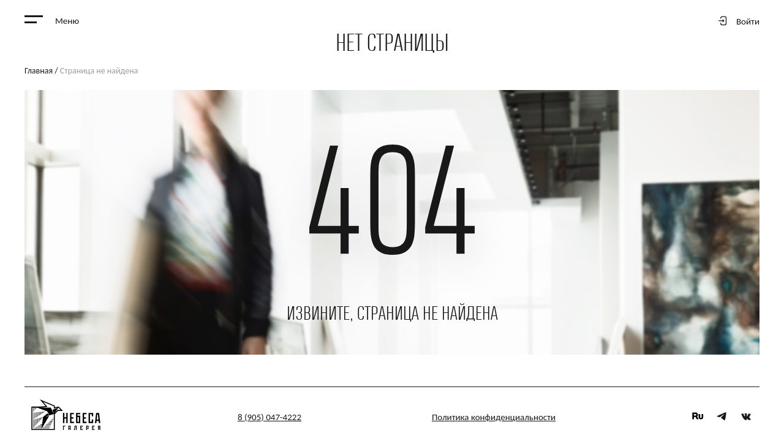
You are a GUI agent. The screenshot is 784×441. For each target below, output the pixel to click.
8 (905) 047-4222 (269, 417)
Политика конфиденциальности (494, 417)
